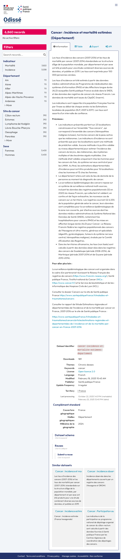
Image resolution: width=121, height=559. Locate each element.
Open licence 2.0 (86, 371)
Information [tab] (60, 46)
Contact (21, 556)
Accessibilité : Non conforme (90, 556)
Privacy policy (53, 556)
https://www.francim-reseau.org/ (90, 276)
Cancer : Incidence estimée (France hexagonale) (80, 511)
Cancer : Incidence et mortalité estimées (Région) (81, 471)
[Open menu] (116, 4)
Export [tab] (94, 46)
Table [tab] (79, 46)
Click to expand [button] (61, 438)
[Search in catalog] (44, 54)
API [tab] (109, 46)
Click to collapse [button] (61, 448)
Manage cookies (69, 556)
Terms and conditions (35, 556)
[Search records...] (24, 54)
